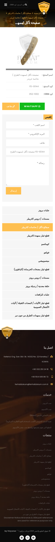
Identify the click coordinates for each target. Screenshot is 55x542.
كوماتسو (45, 244)
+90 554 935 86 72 (39, 378)
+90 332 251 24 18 (40, 370)
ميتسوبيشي (43, 260)
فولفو (46, 252)
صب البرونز (47, 405)
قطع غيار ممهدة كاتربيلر (38, 235)
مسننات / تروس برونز (39, 277)
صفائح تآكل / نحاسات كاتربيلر (35, 227)
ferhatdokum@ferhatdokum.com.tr (31, 386)
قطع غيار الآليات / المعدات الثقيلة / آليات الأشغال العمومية (30, 305)
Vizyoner (11, 531)
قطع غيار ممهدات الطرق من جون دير (32, 315)
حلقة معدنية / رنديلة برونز (37, 286)
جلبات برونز (43, 210)
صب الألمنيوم (46, 411)
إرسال (13, 190)
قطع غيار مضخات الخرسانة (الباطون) (31, 269)
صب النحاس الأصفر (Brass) (40, 417)
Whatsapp (32, 106)
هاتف (11, 106)
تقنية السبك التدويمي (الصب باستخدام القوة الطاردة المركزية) (28, 423)
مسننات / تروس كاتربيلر (38, 218)
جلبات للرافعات (42, 294)
